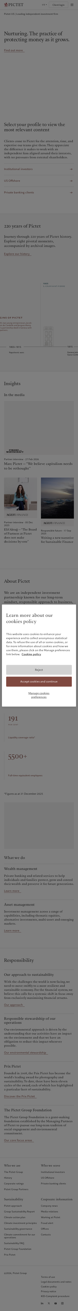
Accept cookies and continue (39, 681)
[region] (39, 655)
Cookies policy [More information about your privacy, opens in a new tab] (31, 654)
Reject (39, 670)
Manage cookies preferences (38, 695)
